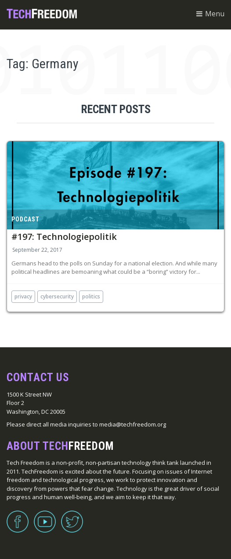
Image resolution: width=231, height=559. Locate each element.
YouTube (45, 516)
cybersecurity (57, 296)
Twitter (72, 516)
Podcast (25, 219)
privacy (23, 296)
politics (91, 296)
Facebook (18, 516)
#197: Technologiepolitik (64, 237)
